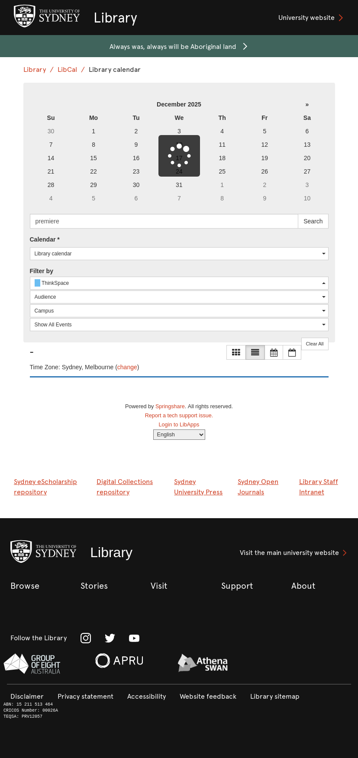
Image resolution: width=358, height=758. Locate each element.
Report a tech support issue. (179, 416)
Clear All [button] (315, 343)
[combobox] (179, 253)
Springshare (170, 406)
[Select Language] (179, 434)
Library (34, 69)
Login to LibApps (179, 425)
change (127, 367)
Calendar (45, 239)
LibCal (67, 69)
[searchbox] (164, 221)
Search (313, 221)
